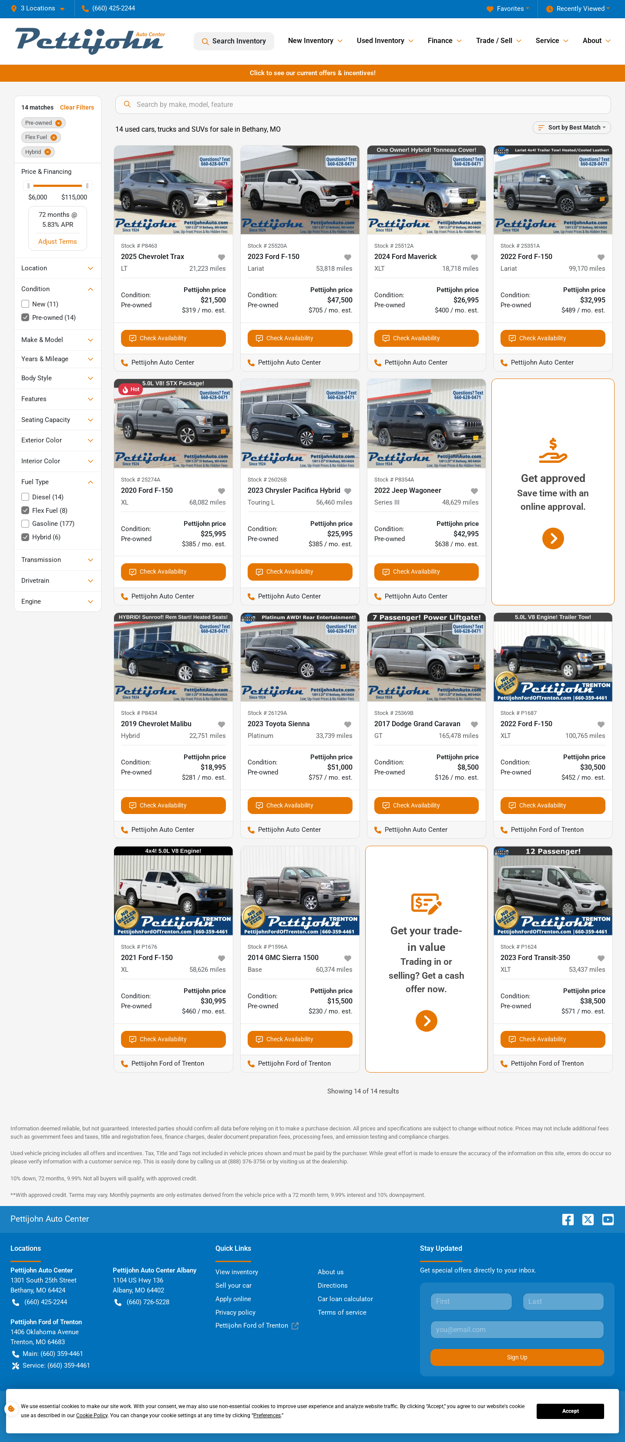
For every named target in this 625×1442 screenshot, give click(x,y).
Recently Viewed (575, 9)
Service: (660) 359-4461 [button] (51, 1366)
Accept (570, 1411)
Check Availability (158, 338)
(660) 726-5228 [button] (141, 1302)
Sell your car (233, 1285)
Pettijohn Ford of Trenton (257, 1326)
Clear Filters (77, 107)
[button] (41, 8)
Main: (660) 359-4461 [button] (47, 1354)
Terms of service (342, 1312)
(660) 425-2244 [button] (108, 8)
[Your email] (517, 1329)
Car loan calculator (345, 1299)
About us (331, 1272)
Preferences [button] (267, 1415)
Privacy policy (235, 1312)
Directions (333, 1285)
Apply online (233, 1299)
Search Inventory (234, 41)
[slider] (28, 185)
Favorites (505, 9)
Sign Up (517, 1357)
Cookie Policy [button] (92, 1415)
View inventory (236, 1272)
